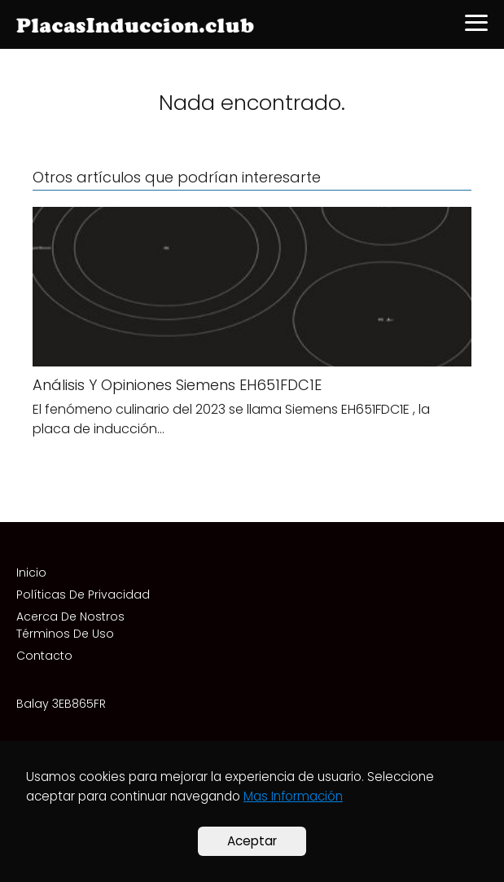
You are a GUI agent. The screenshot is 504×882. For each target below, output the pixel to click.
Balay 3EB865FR (61, 704)
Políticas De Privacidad (83, 594)
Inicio (31, 572)
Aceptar (252, 840)
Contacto (44, 655)
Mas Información (293, 796)
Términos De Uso (65, 633)
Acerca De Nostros (70, 616)
